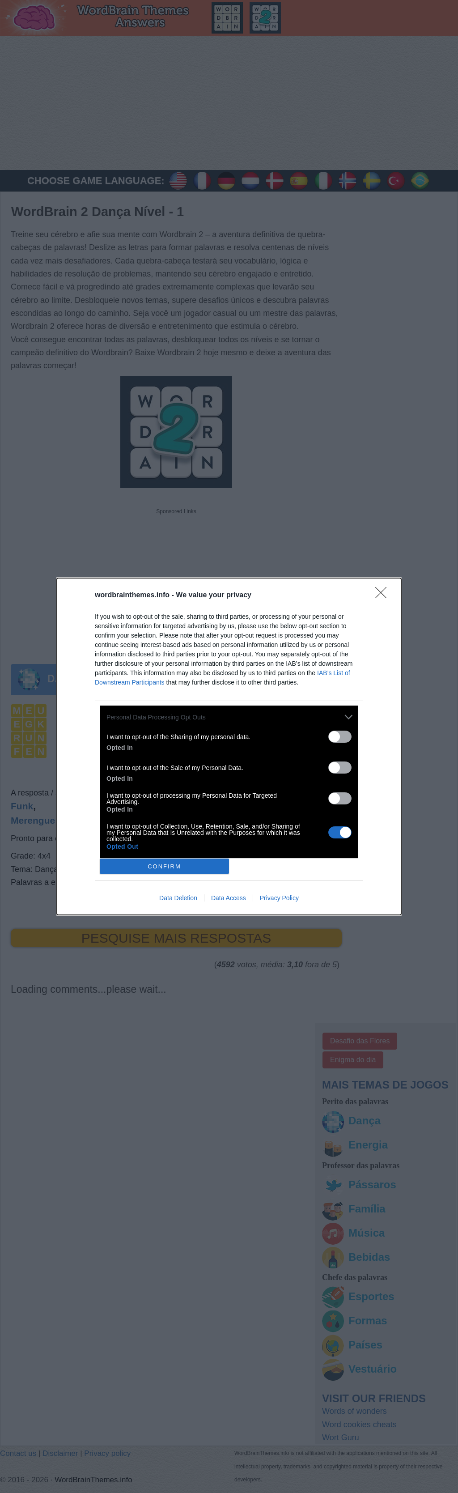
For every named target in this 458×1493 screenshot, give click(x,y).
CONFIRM (164, 866)
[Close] (383, 595)
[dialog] (229, 746)
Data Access (228, 898)
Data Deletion (178, 898)
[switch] (340, 737)
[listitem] (229, 717)
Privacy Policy (279, 898)
